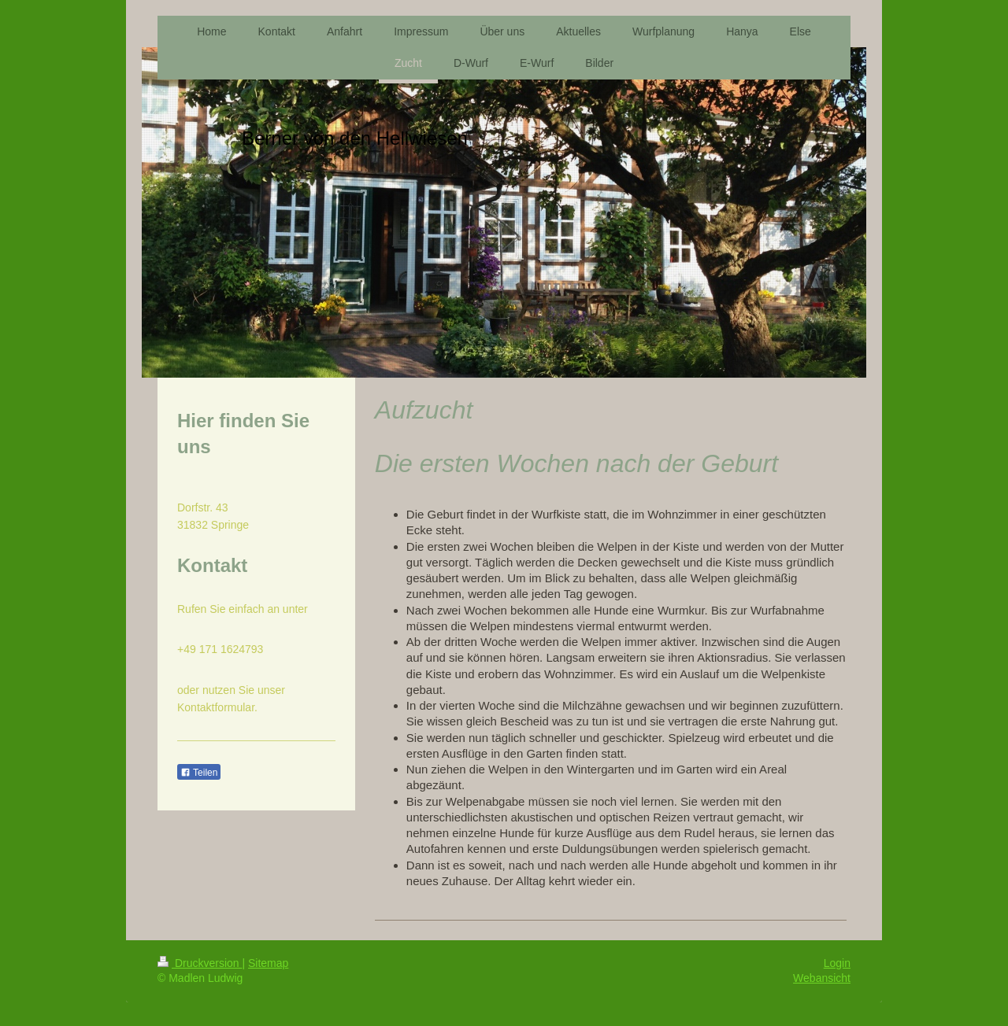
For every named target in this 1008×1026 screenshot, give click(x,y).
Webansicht (821, 978)
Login (837, 963)
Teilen (198, 772)
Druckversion (200, 963)
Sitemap (268, 963)
